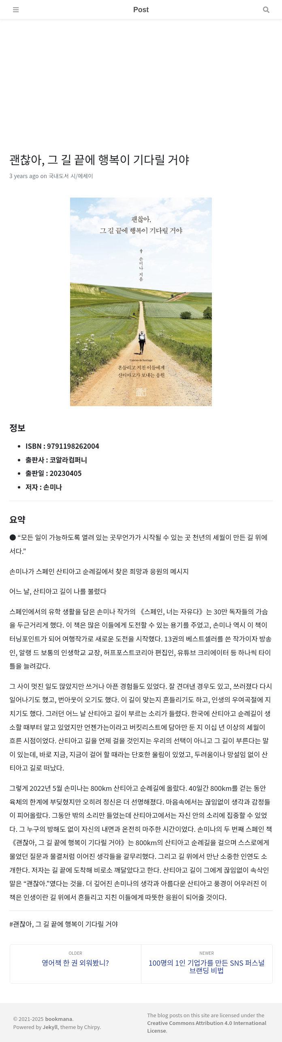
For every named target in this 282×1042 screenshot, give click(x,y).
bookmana (58, 1019)
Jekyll (50, 1027)
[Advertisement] (141, 76)
